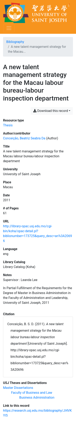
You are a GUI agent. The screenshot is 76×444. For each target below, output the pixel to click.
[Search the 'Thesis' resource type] (8, 125)
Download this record (50, 111)
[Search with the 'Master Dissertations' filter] (18, 388)
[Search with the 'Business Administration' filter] (36, 397)
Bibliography (15, 42)
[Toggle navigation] (9, 28)
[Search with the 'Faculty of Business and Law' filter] (31, 393)
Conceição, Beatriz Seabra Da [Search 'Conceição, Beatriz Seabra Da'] (24, 138)
